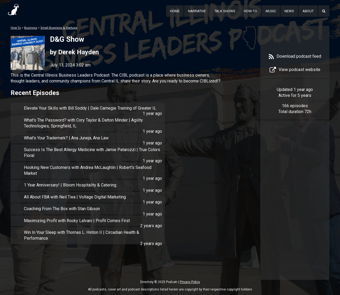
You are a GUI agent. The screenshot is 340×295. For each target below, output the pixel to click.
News (289, 11)
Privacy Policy (190, 282)
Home (175, 11)
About (308, 11)
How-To (250, 11)
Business (30, 28)
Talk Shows (224, 11)
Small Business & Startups (58, 28)
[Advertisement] (294, 208)
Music (271, 11)
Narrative (197, 11)
